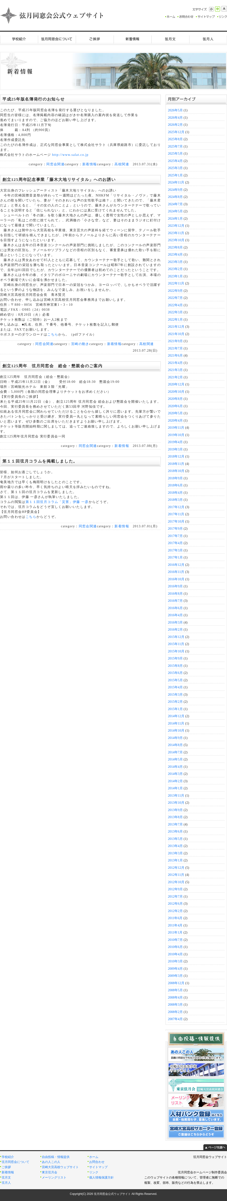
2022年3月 (175, 312)
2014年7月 (175, 752)
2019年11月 (176, 427)
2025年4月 (175, 161)
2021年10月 (176, 334)
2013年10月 (176, 802)
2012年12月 (176, 867)
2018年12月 (176, 456)
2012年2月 (175, 911)
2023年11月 (176, 233)
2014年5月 (175, 759)
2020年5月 (175, 413)
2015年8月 (175, 666)
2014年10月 (176, 730)
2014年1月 (175, 788)
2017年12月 (176, 507)
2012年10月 (176, 882)
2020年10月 (176, 391)
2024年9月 (175, 190)
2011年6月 (175, 918)
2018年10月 (176, 471)
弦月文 (170, 39)
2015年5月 (175, 680)
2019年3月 (175, 449)
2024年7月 (175, 204)
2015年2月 (175, 701)
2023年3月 (175, 262)
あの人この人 (51, 1162)
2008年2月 (175, 1012)
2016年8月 (175, 593)
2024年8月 (175, 197)
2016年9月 (175, 586)
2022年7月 (175, 298)
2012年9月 (175, 889)
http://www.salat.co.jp (70, 155)
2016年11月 (176, 572)
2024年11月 (176, 182)
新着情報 (132, 39)
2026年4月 (175, 117)
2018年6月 (175, 485)
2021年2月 (175, 377)
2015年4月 (175, 687)
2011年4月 (175, 925)
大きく (224, 9)
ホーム (93, 1157)
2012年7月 (175, 896)
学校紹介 (19, 39)
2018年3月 (175, 500)
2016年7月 (175, 601)
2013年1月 (175, 860)
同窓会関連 (55, 164)
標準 (217, 9)
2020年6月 (175, 406)
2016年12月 (176, 565)
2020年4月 (175, 420)
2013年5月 (175, 839)
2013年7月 (175, 824)
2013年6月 (175, 831)
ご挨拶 (95, 39)
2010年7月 (175, 940)
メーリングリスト (54, 1177)
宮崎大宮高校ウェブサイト (60, 1167)
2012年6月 (175, 903)
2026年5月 (175, 110)
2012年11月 (176, 875)
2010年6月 (175, 947)
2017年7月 (175, 536)
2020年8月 (175, 399)
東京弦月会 (49, 1172)
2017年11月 (176, 514)
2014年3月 (175, 774)
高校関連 (121, 164)
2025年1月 (175, 175)
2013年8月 (175, 817)
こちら (52, 334)
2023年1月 (175, 276)
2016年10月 (176, 579)
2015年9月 (175, 658)
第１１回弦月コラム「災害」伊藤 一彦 (57, 502)
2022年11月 (176, 283)
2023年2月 (175, 269)
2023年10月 (176, 240)
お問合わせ (97, 1162)
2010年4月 (175, 954)
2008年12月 (176, 983)
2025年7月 (175, 146)
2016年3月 (175, 622)
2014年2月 (175, 781)
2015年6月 (175, 673)
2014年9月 (175, 738)
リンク (93, 1172)
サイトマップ (98, 1167)
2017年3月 (175, 550)
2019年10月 (176, 435)
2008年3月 (175, 1004)
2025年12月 (176, 132)
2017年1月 (175, 557)
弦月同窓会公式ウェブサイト (52, 15)
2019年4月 (175, 442)
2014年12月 (176, 716)
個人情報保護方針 (101, 1177)
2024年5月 (175, 211)
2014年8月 (175, 745)
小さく (211, 9)
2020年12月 (176, 384)
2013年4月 (175, 846)
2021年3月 (175, 370)
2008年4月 (175, 997)
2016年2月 (175, 629)
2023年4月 (175, 254)
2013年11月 (176, 795)
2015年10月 (176, 651)
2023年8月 (175, 247)
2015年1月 (175, 709)
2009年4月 (175, 968)
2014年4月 (175, 767)
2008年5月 (175, 990)
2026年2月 (175, 125)
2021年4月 (175, 363)
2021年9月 (175, 341)
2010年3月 (175, 961)
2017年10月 (176, 521)
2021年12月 (176, 326)
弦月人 (208, 39)
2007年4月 (175, 1019)
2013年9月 (175, 810)
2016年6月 (175, 608)
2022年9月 (175, 291)
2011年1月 (175, 932)
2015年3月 (175, 694)
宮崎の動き (80, 344)
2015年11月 (176, 644)
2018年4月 (175, 492)
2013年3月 (175, 853)
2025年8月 (175, 139)
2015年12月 (176, 637)
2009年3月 (175, 976)
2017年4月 (175, 543)
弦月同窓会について (57, 39)
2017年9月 (175, 528)
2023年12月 (176, 225)
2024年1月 (175, 218)
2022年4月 (175, 305)
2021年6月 (175, 355)
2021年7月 (175, 348)
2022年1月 (175, 319)
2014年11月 (176, 723)
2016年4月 (175, 615)
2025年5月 (175, 153)
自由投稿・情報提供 (56, 1157)
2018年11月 (176, 464)
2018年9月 (175, 478)
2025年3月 (175, 168)
